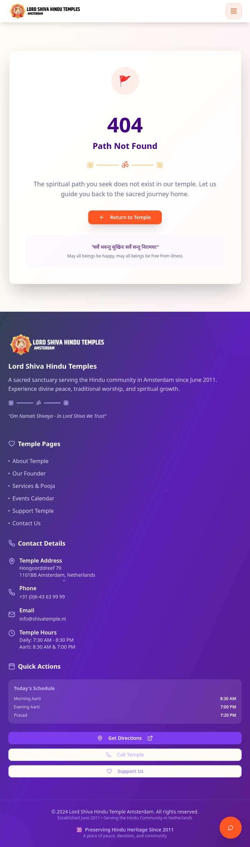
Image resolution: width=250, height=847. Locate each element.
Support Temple (31, 511)
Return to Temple (125, 217)
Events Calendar (31, 498)
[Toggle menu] (234, 11)
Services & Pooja (31, 486)
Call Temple (125, 754)
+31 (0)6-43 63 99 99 (42, 596)
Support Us (125, 771)
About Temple (28, 461)
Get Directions (125, 738)
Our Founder (27, 473)
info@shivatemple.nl (42, 618)
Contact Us (24, 523)
